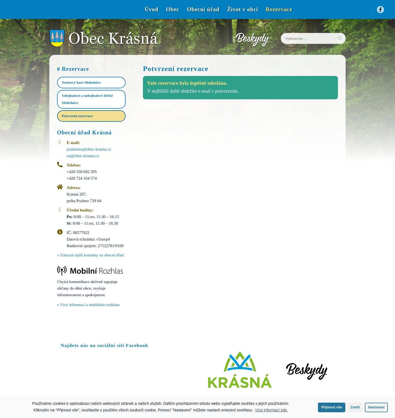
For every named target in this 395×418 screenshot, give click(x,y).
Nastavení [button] (376, 407)
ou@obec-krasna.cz (83, 156)
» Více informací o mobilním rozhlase (88, 305)
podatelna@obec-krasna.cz (89, 149)
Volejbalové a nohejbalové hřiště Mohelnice (87, 99)
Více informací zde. (271, 410)
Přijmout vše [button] (331, 407)
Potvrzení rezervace (77, 116)
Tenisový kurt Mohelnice (81, 82)
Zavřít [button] (355, 407)
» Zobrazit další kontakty (90, 255)
